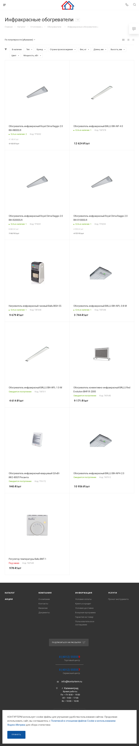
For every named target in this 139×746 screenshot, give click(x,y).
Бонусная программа (85, 612)
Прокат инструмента (118, 599)
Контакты (43, 603)
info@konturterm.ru (72, 681)
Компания (45, 593)
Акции (9, 599)
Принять (16, 735)
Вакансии (43, 608)
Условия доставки (84, 608)
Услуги (112, 593)
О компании (44, 599)
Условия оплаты (83, 599)
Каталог (10, 593)
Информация (83, 593)
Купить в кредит (83, 603)
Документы (44, 612)
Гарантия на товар (84, 617)
